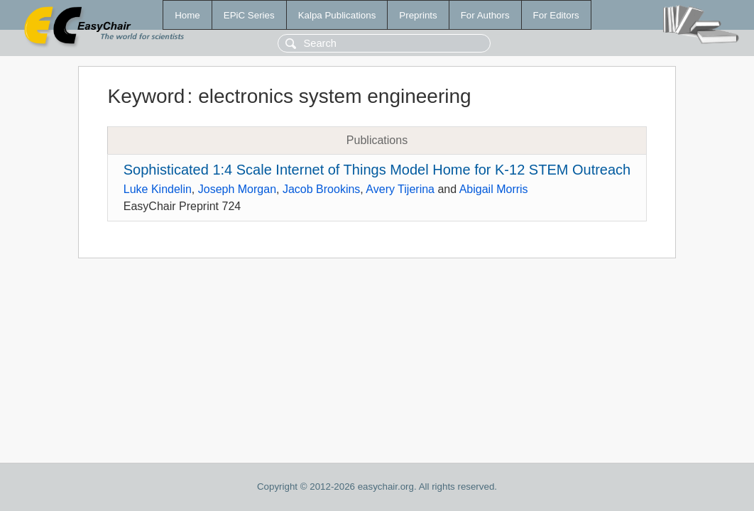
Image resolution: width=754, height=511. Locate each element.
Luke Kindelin (158, 189)
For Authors (485, 15)
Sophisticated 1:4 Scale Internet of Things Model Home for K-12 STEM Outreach (377, 169)
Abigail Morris (493, 189)
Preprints (418, 15)
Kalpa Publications (337, 15)
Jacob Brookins (321, 189)
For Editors (556, 15)
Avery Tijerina (400, 189)
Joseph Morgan (237, 189)
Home (187, 15)
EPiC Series (249, 15)
